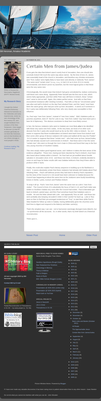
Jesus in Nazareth (42, 302)
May (74, 346)
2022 (73, 276)
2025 (73, 266)
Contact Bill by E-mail (12, 283)
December (76, 312)
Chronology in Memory (44, 268)
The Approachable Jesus (81, 329)
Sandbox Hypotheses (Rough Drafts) (49, 262)
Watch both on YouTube (44, 293)
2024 (73, 269)
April (74, 349)
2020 (73, 282)
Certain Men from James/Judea (83, 332)
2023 (73, 273)
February (76, 355)
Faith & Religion (41, 273)
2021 (73, 279)
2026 (73, 263)
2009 (73, 365)
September (77, 336)
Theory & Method (42, 271)
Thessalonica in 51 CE (44, 308)
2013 (73, 303)
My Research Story (12, 101)
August (75, 339)
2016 (73, 294)
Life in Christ (40, 305)
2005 (73, 377)
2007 (73, 371)
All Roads (75, 326)
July (74, 342)
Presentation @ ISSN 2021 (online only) (50, 288)
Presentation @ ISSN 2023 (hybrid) (48, 290)
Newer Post (32, 235)
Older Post (91, 235)
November (76, 315)
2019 (73, 285)
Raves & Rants (41, 276)
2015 (73, 297)
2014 (73, 300)
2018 (73, 288)
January (76, 358)
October (76, 318)
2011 (73, 310)
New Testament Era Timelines (46, 265)
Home (62, 235)
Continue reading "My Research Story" (11, 147)
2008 (73, 368)
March (75, 352)
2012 (73, 307)
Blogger (63, 383)
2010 (73, 362)
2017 (73, 291)
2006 (73, 374)
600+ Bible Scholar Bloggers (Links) (48, 279)
